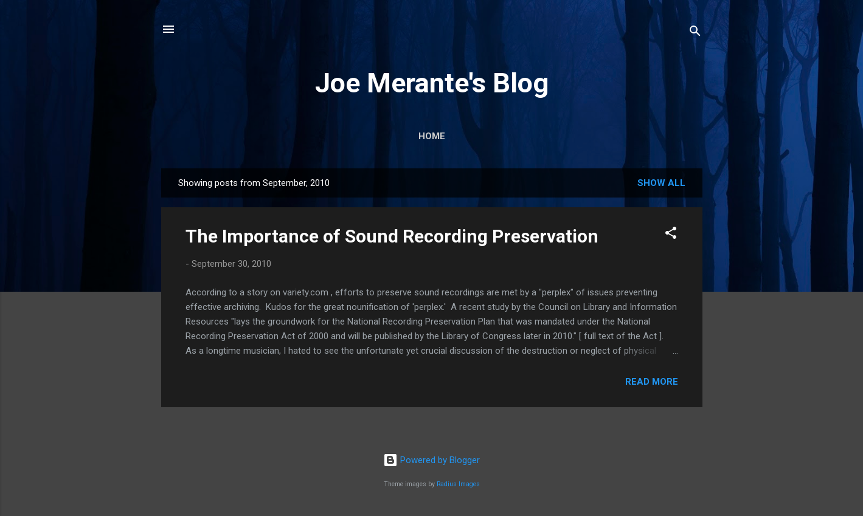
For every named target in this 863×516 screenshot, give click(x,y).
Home (431, 136)
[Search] (695, 33)
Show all (661, 182)
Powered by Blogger (431, 460)
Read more (651, 381)
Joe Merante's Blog (432, 83)
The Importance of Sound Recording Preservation (391, 236)
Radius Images (458, 484)
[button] (671, 234)
